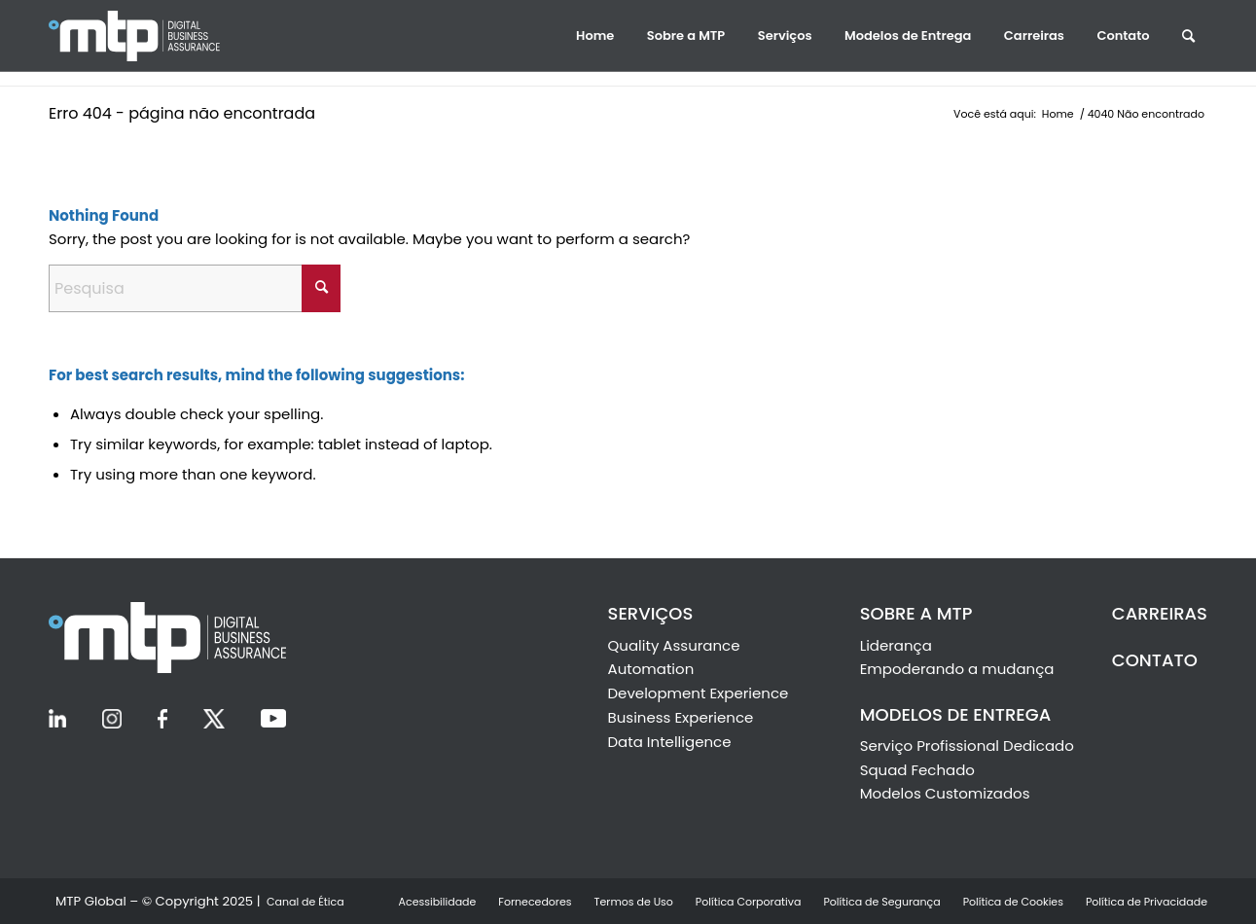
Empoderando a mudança (957, 668)
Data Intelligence (670, 741)
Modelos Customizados (945, 793)
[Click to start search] (321, 288)
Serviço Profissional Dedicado (967, 745)
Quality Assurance (674, 645)
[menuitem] (595, 36)
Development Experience (698, 693)
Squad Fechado (917, 770)
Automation (651, 668)
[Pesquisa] (195, 288)
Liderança (896, 645)
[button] (595, 36)
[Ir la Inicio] (156, 36)
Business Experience (681, 717)
